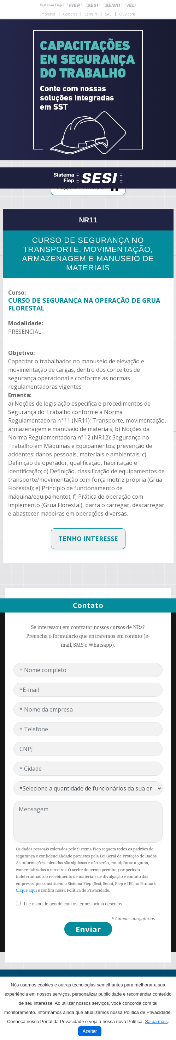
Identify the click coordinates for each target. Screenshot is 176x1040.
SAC (108, 14)
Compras (70, 14)
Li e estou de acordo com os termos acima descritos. (73, 903)
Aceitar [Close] (90, 1031)
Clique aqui (26, 890)
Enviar (88, 929)
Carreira (91, 14)
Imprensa (47, 14)
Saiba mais (156, 1021)
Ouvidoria (127, 14)
